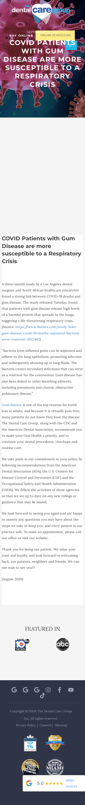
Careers (45, 725)
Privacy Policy (26, 725)
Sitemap (61, 725)
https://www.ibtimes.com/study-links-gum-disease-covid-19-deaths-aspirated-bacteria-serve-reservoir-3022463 (41, 333)
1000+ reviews (71, 783)
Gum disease (12, 405)
